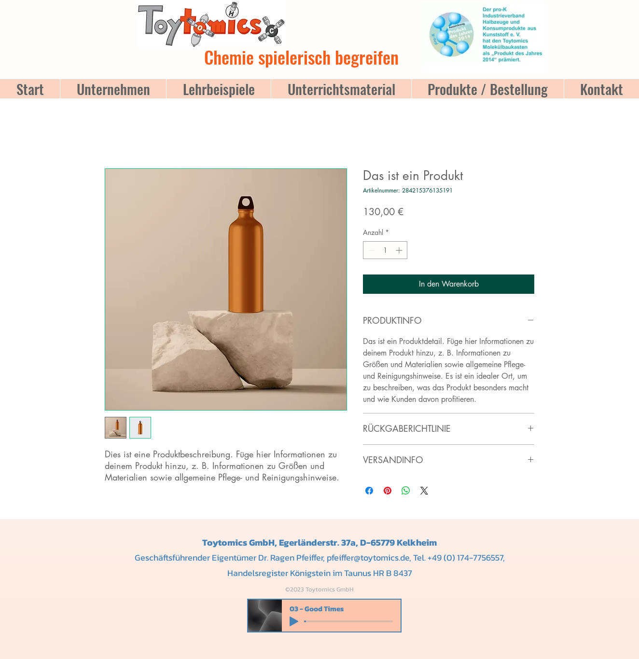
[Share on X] (424, 490)
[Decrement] (370, 250)
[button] (344, 3)
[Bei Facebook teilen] (369, 490)
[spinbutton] (385, 250)
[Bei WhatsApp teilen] (406, 490)
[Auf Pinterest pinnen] (387, 490)
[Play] (294, 621)
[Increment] (400, 250)
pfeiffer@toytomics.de (368, 557)
